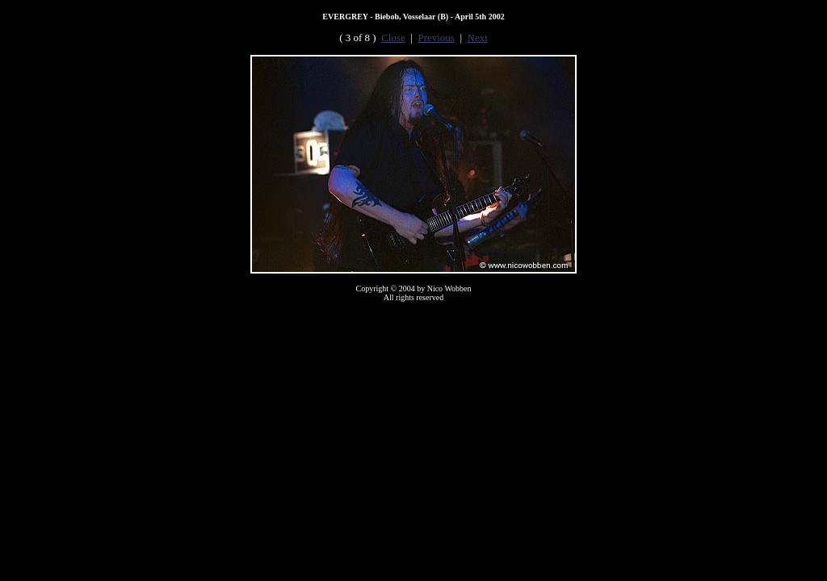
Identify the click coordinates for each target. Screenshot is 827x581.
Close (393, 37)
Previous (436, 37)
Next (478, 37)
